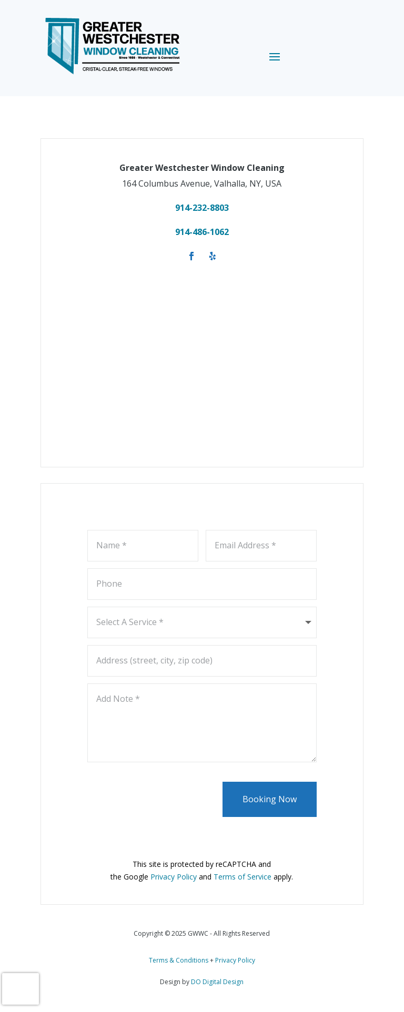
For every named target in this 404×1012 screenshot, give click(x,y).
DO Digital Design (217, 981)
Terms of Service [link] (242, 877)
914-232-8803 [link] (202, 207)
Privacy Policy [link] (173, 877)
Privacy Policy (235, 960)
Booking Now (270, 799)
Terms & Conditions (178, 960)
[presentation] (20, 989)
